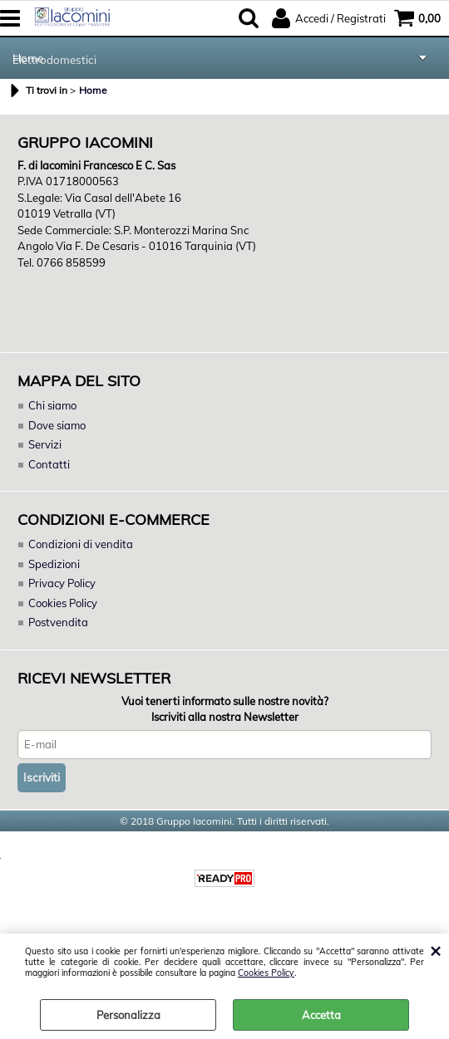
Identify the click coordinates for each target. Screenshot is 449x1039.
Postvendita (58, 623)
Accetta (321, 1015)
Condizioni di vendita (80, 545)
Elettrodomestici (54, 59)
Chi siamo (52, 406)
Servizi (45, 446)
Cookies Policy (266, 973)
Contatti (49, 465)
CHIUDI (435, 950)
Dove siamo (57, 426)
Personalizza (128, 1015)
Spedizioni (54, 564)
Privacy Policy (62, 584)
